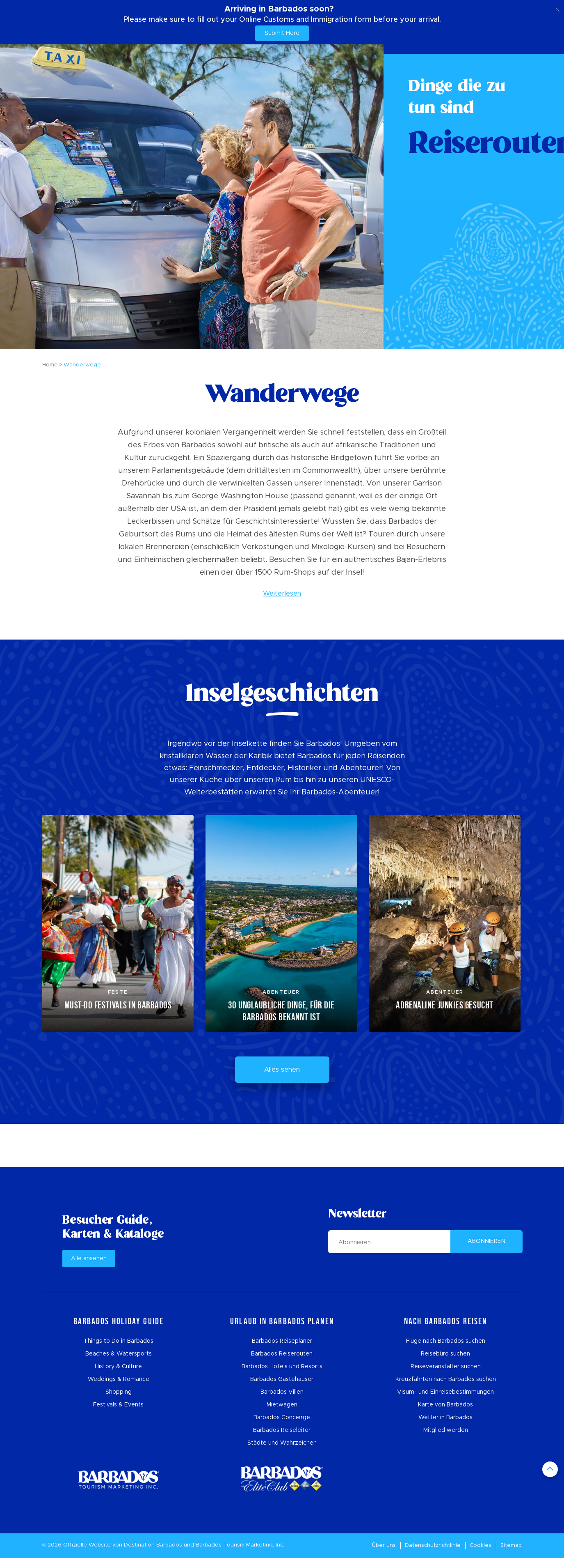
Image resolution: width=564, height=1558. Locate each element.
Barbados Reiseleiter (282, 1430)
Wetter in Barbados (445, 1417)
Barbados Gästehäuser (281, 1379)
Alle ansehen (89, 1258)
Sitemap (511, 1545)
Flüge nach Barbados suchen (445, 1341)
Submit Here (282, 33)
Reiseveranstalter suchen (446, 1366)
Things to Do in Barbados (118, 1341)
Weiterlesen (282, 593)
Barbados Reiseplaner (282, 1341)
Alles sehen (282, 1069)
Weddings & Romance (118, 1379)
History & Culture (118, 1366)
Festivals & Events (118, 1405)
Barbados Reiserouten (282, 1354)
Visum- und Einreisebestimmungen (445, 1392)
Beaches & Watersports (118, 1354)
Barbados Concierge (281, 1417)
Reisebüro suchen (445, 1354)
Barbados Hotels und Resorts (282, 1366)
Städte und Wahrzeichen (282, 1443)
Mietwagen (282, 1405)
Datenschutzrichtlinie (433, 1545)
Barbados (169, 1545)
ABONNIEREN (486, 1241)
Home (50, 365)
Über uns (384, 1545)
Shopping (118, 1392)
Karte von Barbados (445, 1405)
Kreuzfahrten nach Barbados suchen (445, 1379)
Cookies (480, 1545)
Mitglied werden (445, 1430)
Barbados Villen (282, 1392)
